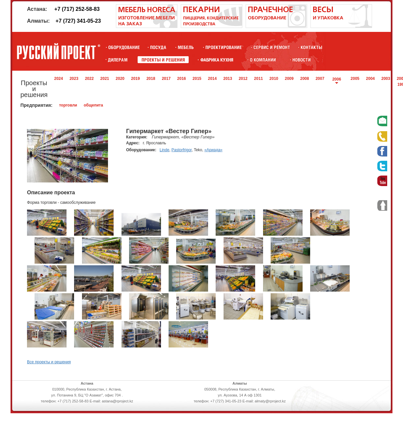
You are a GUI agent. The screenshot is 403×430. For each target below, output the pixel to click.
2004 (370, 78)
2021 (104, 78)
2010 (273, 78)
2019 (135, 78)
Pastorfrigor (182, 150)
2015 (197, 78)
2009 (289, 78)
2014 (212, 78)
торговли (68, 105)
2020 (120, 78)
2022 (89, 78)
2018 (151, 78)
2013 (227, 78)
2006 (336, 79)
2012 (243, 78)
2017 (166, 78)
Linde (164, 150)
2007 (319, 78)
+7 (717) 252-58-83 (76, 9)
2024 (58, 78)
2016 (181, 78)
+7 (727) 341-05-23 (78, 21)
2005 (355, 78)
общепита (93, 105)
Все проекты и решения (49, 362)
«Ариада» (213, 150)
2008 (304, 78)
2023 (73, 78)
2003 (385, 78)
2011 (258, 78)
